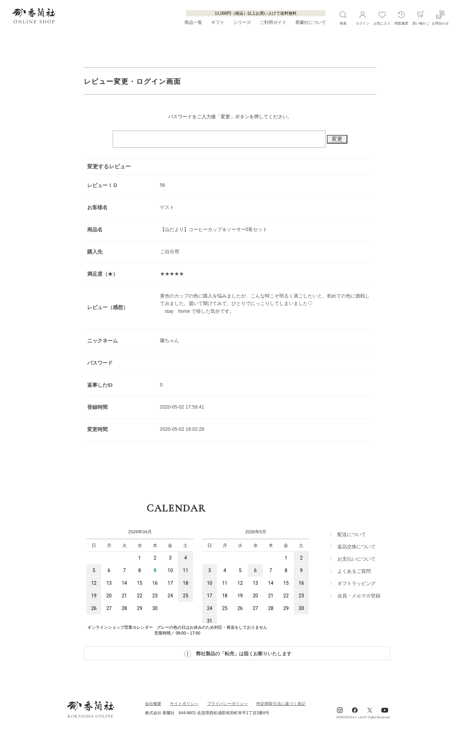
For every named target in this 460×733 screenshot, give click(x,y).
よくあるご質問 (354, 571)
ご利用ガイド (273, 22)
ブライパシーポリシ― (227, 703)
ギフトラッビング (356, 583)
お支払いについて (356, 559)
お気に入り (382, 17)
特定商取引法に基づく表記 (280, 703)
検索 (343, 17)
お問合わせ (440, 17)
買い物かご (420, 17)
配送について (351, 534)
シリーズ (242, 22)
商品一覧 (193, 22)
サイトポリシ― (184, 703)
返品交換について (356, 546)
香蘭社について (310, 22)
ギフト (217, 22)
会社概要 (153, 703)
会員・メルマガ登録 (358, 595)
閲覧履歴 (401, 17)
